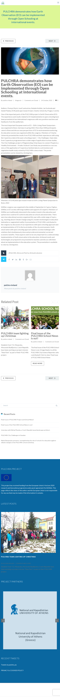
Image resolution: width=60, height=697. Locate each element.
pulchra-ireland (7, 100)
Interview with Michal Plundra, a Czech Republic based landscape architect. (25, 430)
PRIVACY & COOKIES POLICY (12, 671)
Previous (9, 41)
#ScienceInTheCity (23, 253)
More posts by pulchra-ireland (15, 288)
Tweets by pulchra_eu (9, 665)
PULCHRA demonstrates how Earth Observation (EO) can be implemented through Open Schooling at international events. (27, 88)
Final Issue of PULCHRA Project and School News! (17, 420)
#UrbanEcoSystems (35, 253)
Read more (37, 363)
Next (51, 41)
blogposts (18, 100)
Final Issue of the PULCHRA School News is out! (44, 336)
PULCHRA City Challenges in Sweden (13, 435)
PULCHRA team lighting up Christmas (15, 334)
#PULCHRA (12, 253)
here (30, 153)
